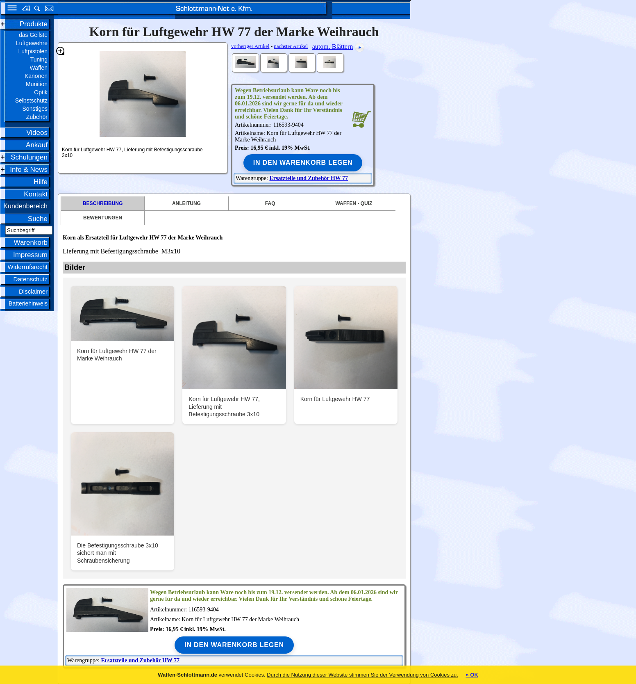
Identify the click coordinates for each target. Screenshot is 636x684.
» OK (472, 675)
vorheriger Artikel (250, 46)
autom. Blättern (332, 46)
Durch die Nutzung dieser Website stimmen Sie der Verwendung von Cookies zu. (362, 675)
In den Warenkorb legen (303, 162)
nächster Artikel (291, 46)
